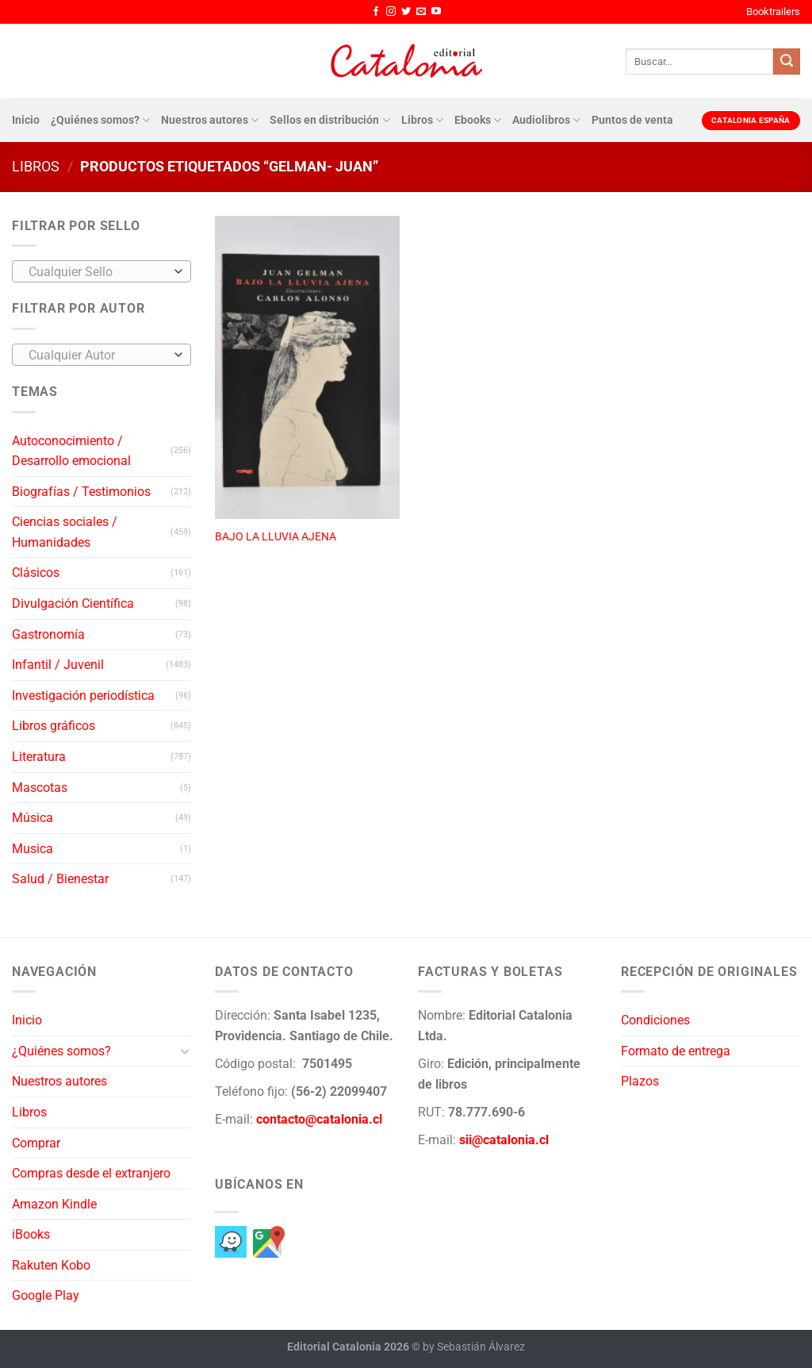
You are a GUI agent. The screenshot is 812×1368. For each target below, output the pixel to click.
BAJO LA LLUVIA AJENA (275, 537)
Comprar (36, 1143)
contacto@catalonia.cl (319, 1119)
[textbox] (98, 272)
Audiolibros (546, 120)
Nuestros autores (210, 120)
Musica (32, 848)
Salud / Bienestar (60, 878)
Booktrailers (773, 11)
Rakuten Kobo (51, 1265)
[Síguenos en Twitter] (406, 11)
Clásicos (35, 572)
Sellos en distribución (329, 120)
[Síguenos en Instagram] (391, 11)
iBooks (31, 1234)
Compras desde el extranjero (91, 1173)
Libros (422, 120)
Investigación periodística (83, 695)
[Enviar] (786, 61)
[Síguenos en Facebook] (376, 11)
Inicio (26, 120)
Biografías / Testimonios (81, 491)
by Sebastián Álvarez (474, 1347)
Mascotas (39, 787)
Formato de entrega (675, 1051)
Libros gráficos (53, 725)
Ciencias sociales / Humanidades (64, 532)
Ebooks (477, 120)
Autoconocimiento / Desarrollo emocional (71, 451)
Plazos (640, 1081)
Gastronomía (48, 634)
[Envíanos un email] (421, 11)
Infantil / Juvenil (58, 664)
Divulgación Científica (73, 603)
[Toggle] (184, 1050)
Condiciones (655, 1020)
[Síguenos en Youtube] (436, 11)
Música (32, 817)
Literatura (39, 756)
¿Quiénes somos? (100, 120)
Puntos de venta (632, 120)
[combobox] (101, 271)
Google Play (45, 1295)
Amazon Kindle (54, 1204)
